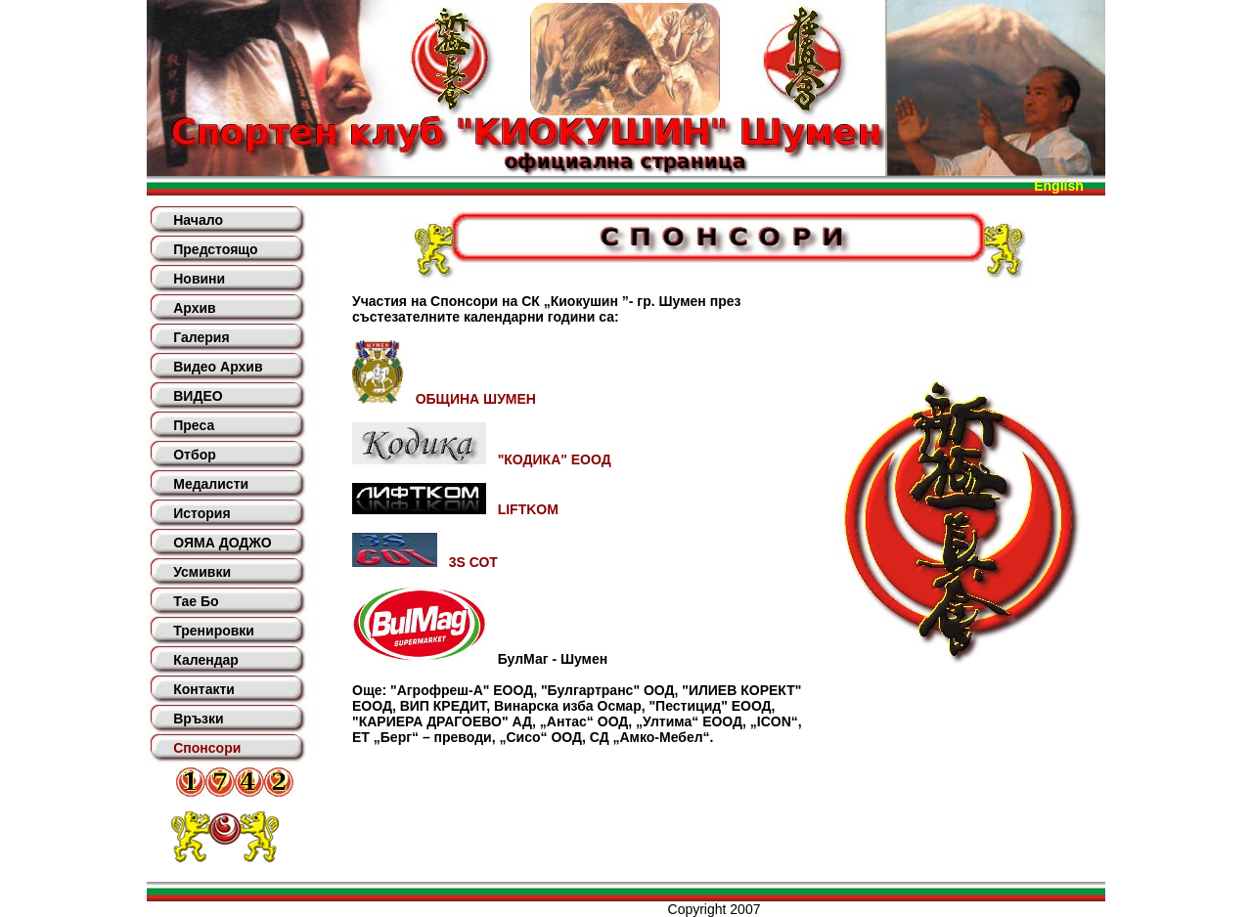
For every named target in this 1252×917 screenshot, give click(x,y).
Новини (199, 278)
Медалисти (210, 484)
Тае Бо (195, 601)
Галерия (201, 337)
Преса (193, 425)
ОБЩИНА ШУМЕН (444, 399)
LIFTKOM (455, 509)
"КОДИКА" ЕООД (481, 459)
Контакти (204, 689)
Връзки (198, 718)
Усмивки (202, 572)
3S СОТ (425, 562)
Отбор (194, 454)
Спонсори (207, 748)
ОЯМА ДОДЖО (222, 542)
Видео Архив (217, 366)
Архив (194, 308)
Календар (206, 660)
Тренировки (213, 630)
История (201, 513)
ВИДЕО (197, 396)
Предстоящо (215, 249)
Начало (198, 220)
